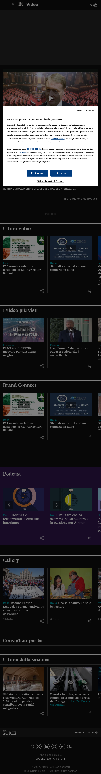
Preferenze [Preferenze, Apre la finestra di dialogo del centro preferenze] (37, 173)
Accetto (61, 173)
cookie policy (58, 138)
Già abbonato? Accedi (50, 181)
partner (23, 152)
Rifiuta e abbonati (85, 110)
